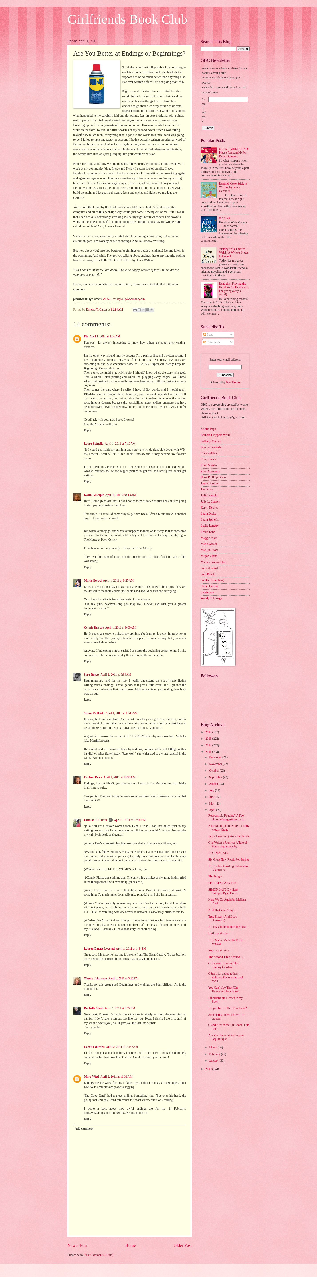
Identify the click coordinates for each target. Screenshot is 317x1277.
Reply (87, 430)
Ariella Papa (208, 429)
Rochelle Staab (93, 1008)
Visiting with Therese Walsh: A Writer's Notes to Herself (233, 252)
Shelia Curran (209, 586)
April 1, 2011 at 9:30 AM (116, 674)
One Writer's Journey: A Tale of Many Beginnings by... (227, 844)
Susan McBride (94, 713)
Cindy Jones (208, 459)
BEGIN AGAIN (218, 853)
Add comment (84, 1128)
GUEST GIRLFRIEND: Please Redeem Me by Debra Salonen (234, 152)
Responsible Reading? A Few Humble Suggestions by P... (226, 817)
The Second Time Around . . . (226, 957)
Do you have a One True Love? (227, 1008)
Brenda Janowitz (211, 447)
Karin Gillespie (94, 495)
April (212, 810)
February (215, 1054)
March (213, 1047)
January (214, 1060)
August (214, 783)
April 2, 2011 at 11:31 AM (116, 1076)
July (212, 790)
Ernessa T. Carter (95, 820)
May (212, 803)
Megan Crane (209, 556)
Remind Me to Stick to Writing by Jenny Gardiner (233, 187)
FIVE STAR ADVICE (222, 883)
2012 (208, 745)
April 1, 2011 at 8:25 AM (118, 580)
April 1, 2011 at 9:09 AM (120, 627)
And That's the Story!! (222, 910)
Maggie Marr (209, 538)
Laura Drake (208, 513)
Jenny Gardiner (210, 483)
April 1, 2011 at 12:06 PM (130, 820)
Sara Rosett (91, 674)
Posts (208, 334)
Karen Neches (209, 507)
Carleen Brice (93, 777)
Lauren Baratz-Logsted (99, 948)
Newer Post (77, 1245)
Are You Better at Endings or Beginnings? (226, 1037)
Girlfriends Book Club (127, 19)
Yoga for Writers (218, 950)
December (215, 757)
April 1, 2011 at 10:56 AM (119, 777)
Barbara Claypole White (215, 435)
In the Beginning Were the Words (228, 836)
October (214, 770)
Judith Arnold (209, 495)
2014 (208, 732)
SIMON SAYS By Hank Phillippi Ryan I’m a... (223, 891)
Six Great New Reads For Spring (228, 859)
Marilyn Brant (209, 550)
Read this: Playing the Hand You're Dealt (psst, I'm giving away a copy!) (234, 289)
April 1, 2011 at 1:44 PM (131, 948)
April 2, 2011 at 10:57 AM (122, 1046)
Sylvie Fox (207, 592)
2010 (208, 1069)
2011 (208, 752)
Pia (86, 336)
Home (130, 1245)
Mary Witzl (91, 1076)
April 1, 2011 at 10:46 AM (121, 713)
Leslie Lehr (208, 532)
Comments (211, 342)
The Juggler (215, 876)
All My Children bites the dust (227, 926)
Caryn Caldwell (94, 1046)
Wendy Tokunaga (95, 978)
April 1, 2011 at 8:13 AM (120, 495)
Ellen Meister (209, 465)
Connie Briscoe (94, 627)
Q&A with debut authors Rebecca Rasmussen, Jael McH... (225, 977)
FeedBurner (233, 382)
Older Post (183, 1245)
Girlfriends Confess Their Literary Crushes (224, 965)
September (216, 777)
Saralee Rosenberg (212, 580)
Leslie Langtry (210, 525)
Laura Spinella (93, 443)
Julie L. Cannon (210, 501)
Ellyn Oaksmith (210, 471)
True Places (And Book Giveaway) (222, 918)
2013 (208, 738)
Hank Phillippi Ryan (213, 477)
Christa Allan (209, 453)
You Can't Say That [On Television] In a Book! (223, 989)
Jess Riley (207, 489)
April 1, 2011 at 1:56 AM (104, 336)
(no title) (224, 218)
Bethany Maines (211, 441)
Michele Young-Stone (214, 562)
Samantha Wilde (211, 568)
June (212, 797)
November (216, 764)
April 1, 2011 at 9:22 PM (123, 978)
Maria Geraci (93, 580)
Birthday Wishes (218, 933)
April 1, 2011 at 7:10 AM (120, 443)
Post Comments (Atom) (98, 1255)
